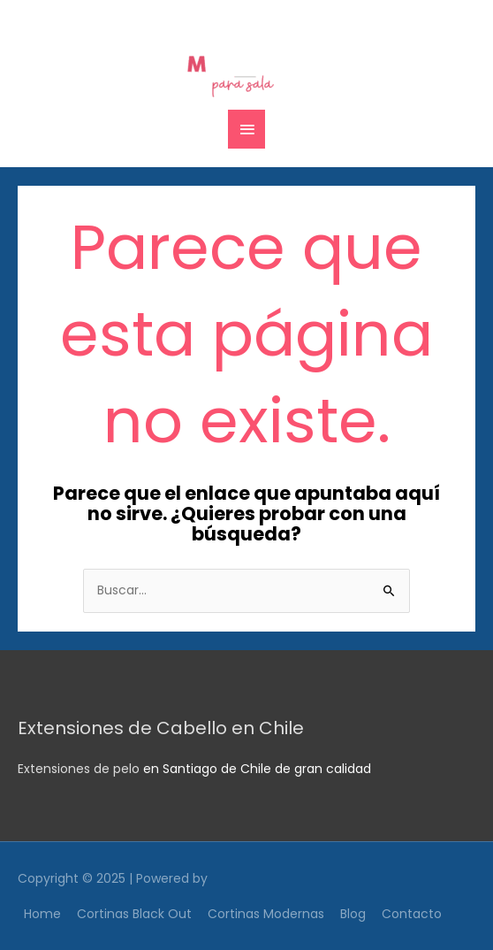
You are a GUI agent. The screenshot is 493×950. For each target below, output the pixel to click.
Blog (353, 914)
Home (42, 914)
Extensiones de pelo (79, 769)
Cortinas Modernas (266, 914)
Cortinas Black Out (134, 914)
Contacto (412, 914)
